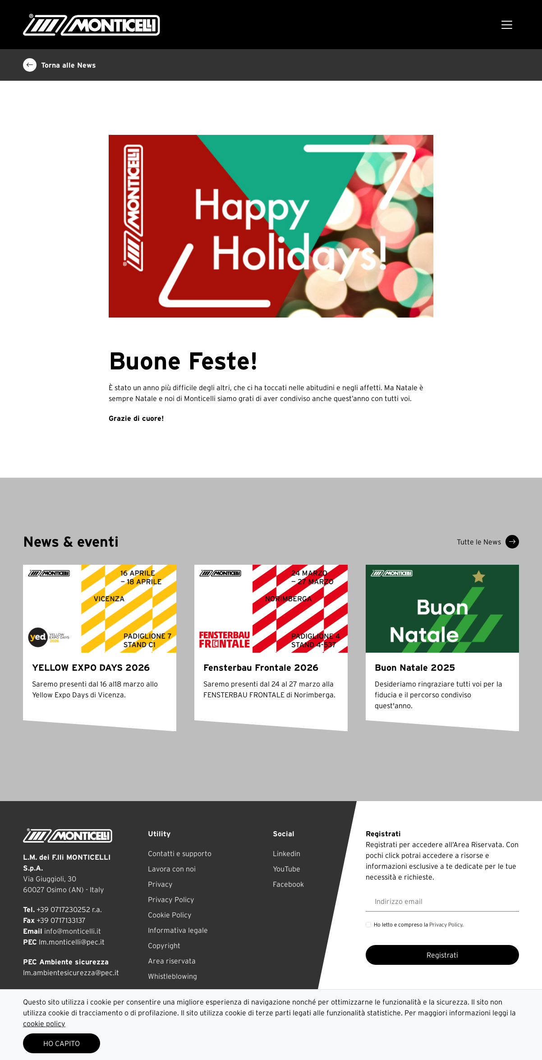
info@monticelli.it (72, 931)
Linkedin (286, 853)
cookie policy (44, 1023)
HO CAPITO (61, 1043)
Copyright (164, 945)
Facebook (288, 884)
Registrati (442, 955)
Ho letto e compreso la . (419, 924)
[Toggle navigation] (507, 24)
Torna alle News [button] (59, 65)
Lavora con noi (172, 869)
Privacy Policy (171, 899)
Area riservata (172, 961)
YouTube (286, 869)
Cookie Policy (170, 915)
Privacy (160, 884)
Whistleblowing (172, 976)
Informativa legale (178, 930)
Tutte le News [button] (488, 541)
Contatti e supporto (179, 853)
